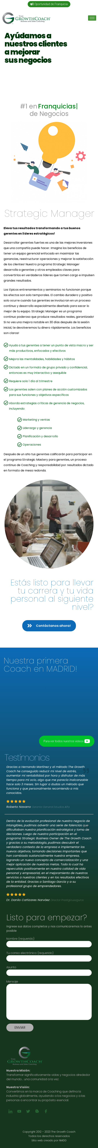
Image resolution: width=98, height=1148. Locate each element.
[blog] (37, 1111)
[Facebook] (46, 1111)
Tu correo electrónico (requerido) (49, 955)
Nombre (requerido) (49, 941)
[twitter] (28, 1111)
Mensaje (49, 983)
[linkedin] (10, 1111)
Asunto (49, 970)
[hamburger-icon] (92, 18)
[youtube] (19, 1111)
